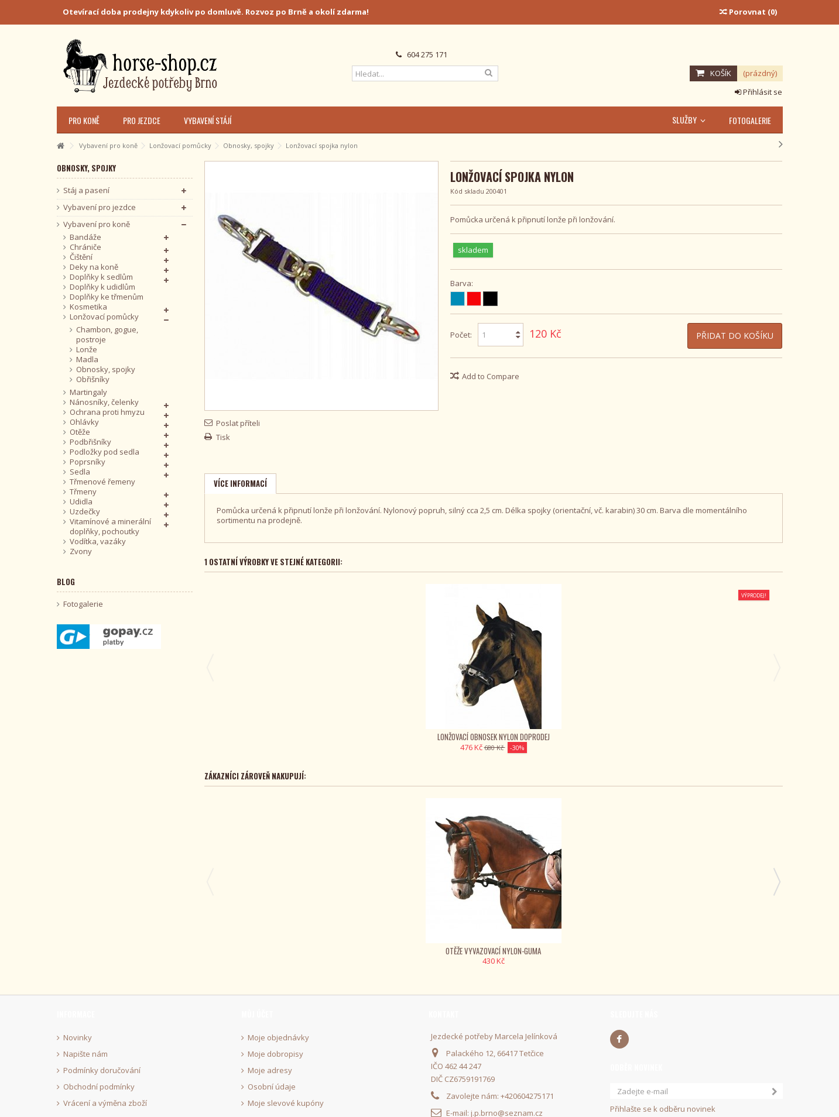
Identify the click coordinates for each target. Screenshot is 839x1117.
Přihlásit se (758, 92)
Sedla (80, 472)
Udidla (81, 502)
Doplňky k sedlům (101, 277)
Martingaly (88, 392)
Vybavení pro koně (96, 224)
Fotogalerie (83, 604)
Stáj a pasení (86, 190)
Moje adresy (270, 1058)
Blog (66, 581)
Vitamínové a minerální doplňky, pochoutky (110, 527)
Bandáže (85, 237)
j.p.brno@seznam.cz (507, 1100)
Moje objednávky (278, 1025)
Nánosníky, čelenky (104, 402)
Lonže (86, 350)
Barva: (462, 283)
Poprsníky (87, 462)
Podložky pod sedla (104, 452)
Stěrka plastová (564, 938)
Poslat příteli (238, 423)
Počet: (461, 334)
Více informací (240, 483)
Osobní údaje (272, 1075)
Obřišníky (92, 379)
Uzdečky (85, 512)
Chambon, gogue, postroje (107, 335)
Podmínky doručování (102, 1058)
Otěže (80, 432)
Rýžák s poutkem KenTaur (704, 938)
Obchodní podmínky (99, 1075)
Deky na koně (94, 267)
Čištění (81, 257)
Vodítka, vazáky (98, 542)
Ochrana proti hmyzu (107, 412)
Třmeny (83, 492)
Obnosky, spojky (105, 369)
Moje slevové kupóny (286, 1091)
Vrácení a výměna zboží (105, 1091)
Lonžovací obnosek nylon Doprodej (283, 730)
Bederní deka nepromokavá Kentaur (423, 938)
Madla (87, 360)
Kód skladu (467, 191)
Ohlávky (84, 422)
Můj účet (257, 1002)
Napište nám (85, 1042)
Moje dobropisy (275, 1042)
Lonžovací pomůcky (104, 317)
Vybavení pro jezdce (99, 207)
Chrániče (85, 247)
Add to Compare (490, 376)
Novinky (77, 1025)
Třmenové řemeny (102, 482)
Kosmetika (88, 307)
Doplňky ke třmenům (106, 297)
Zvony (81, 551)
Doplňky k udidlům (102, 287)
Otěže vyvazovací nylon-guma (282, 938)
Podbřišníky (90, 442)
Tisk (223, 437)
